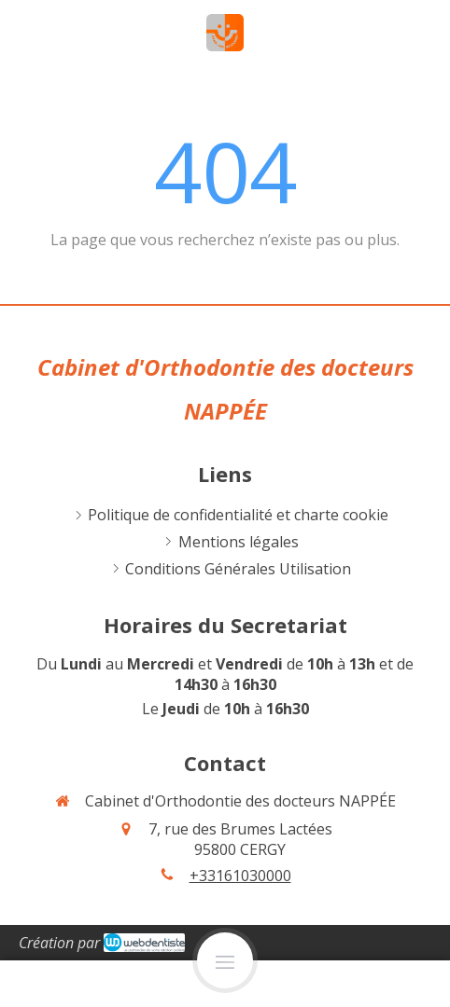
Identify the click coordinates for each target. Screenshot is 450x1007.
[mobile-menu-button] (225, 960)
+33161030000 (240, 875)
